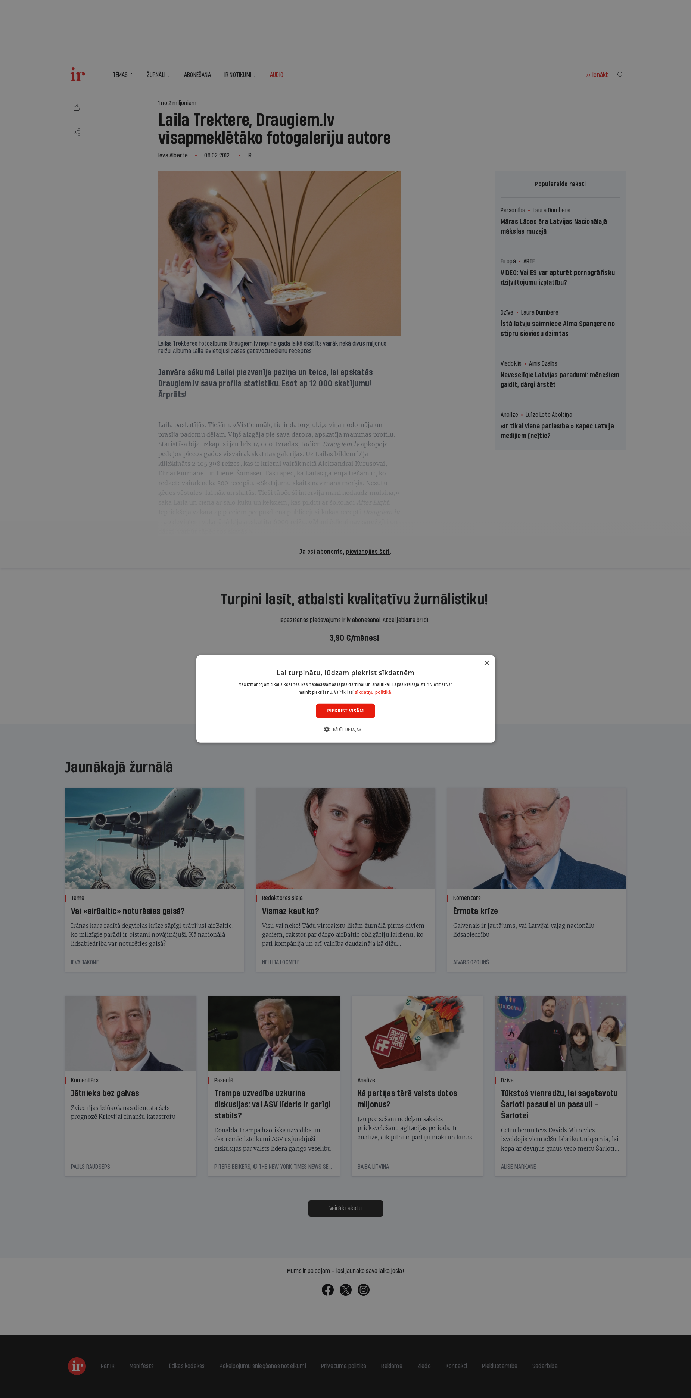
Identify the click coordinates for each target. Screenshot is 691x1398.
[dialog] (345, 699)
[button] (345, 729)
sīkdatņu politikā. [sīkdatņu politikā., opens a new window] (374, 692)
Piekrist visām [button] (345, 711)
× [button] (486, 663)
